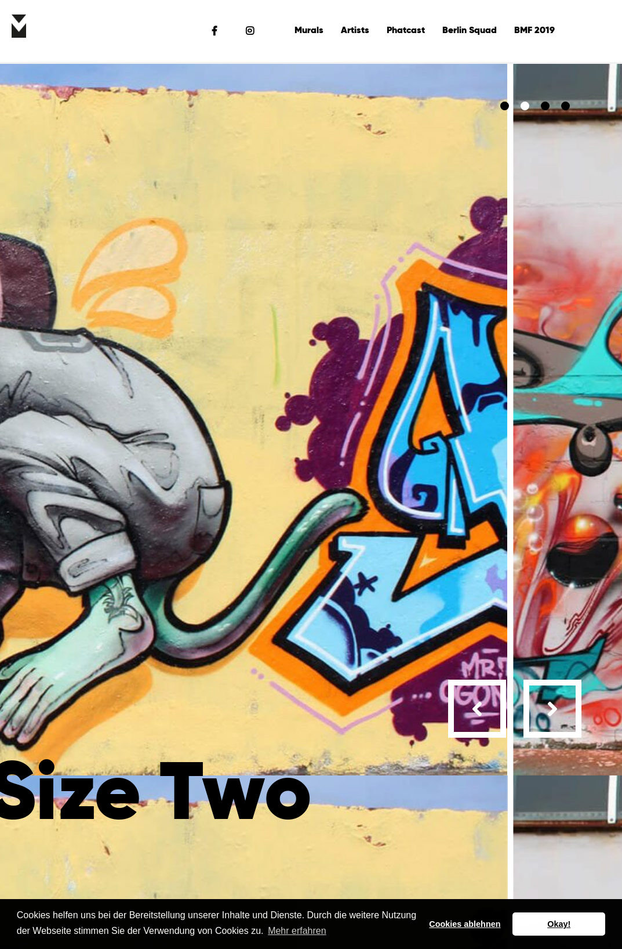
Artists (355, 30)
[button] (504, 106)
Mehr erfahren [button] (297, 931)
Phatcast (406, 30)
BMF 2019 (534, 30)
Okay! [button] (558, 924)
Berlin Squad (469, 30)
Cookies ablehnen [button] (464, 924)
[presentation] (477, 709)
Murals (308, 30)
